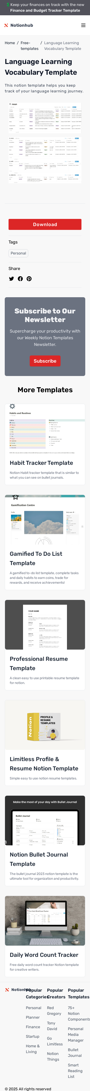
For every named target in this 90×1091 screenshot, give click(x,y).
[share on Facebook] (20, 279)
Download (45, 224)
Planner (33, 1017)
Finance (33, 1027)
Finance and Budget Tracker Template (45, 10)
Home (10, 43)
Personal (18, 253)
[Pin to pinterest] (29, 279)
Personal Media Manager (76, 1035)
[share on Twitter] (11, 279)
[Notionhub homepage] (18, 25)
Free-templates (29, 46)
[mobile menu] (83, 25)
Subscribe (45, 361)
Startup (32, 1036)
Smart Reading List (75, 1071)
